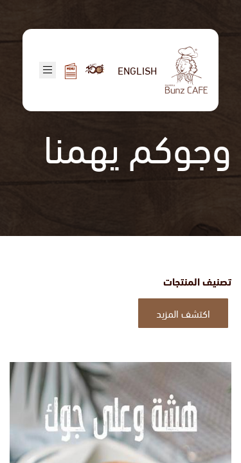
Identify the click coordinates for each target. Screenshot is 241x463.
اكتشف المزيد (183, 312)
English (137, 69)
